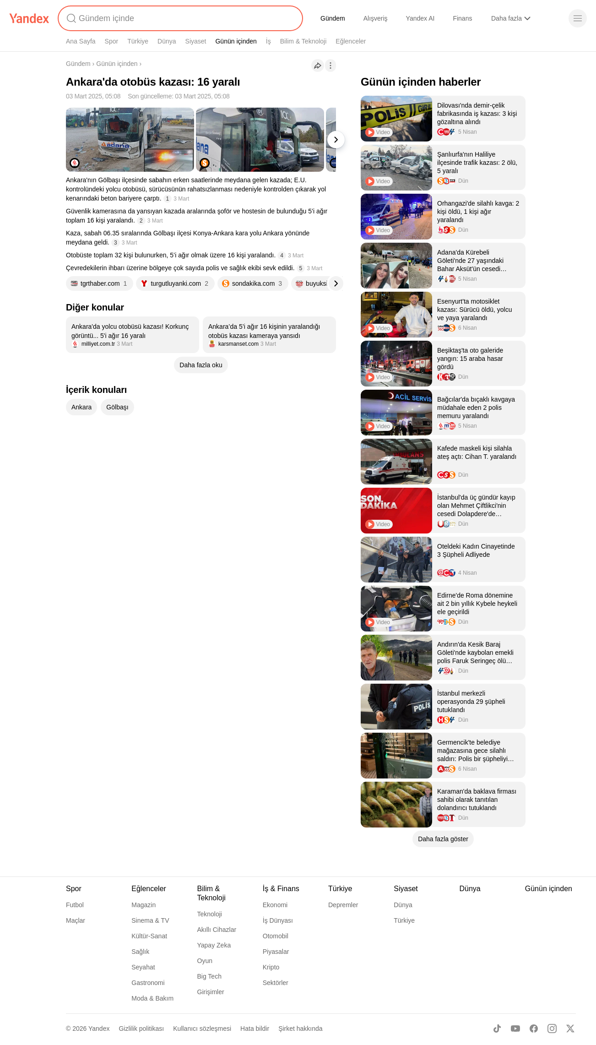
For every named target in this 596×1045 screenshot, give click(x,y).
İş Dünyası (278, 920)
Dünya (166, 41)
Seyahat (143, 967)
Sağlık (140, 951)
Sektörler (275, 982)
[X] (570, 1028)
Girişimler (210, 992)
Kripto (271, 967)
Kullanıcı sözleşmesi (202, 1028)
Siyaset (195, 41)
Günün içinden (235, 41)
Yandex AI (420, 18)
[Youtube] (515, 1028)
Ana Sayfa (81, 41)
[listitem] (132, 334)
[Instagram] (552, 1028)
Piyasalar (276, 951)
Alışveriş (375, 18)
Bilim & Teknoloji (303, 41)
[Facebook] (534, 1028)
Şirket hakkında (300, 1028)
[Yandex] (29, 18)
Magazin (143, 905)
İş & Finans (281, 889)
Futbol (75, 905)
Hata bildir (254, 1028)
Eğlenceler (351, 41)
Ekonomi (275, 905)
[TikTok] (497, 1028)
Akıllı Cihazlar (217, 929)
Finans (462, 18)
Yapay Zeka (214, 945)
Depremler (343, 905)
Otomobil (275, 936)
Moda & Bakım (152, 998)
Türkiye (137, 41)
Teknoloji (209, 914)
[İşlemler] (330, 65)
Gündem (332, 18)
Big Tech (209, 976)
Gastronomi (147, 982)
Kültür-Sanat (149, 936)
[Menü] (578, 18)
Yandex (98, 1028)
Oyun (204, 960)
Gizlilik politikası (141, 1028)
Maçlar (75, 920)
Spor (112, 41)
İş (268, 41)
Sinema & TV (150, 920)
